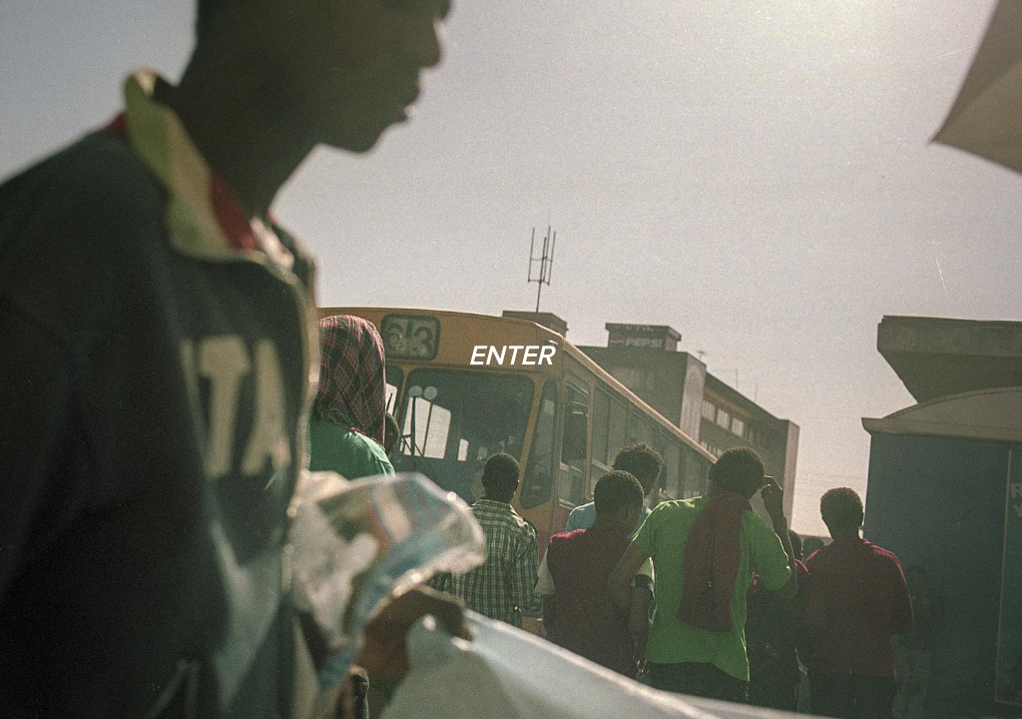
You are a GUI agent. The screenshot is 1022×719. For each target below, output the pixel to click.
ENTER (511, 354)
